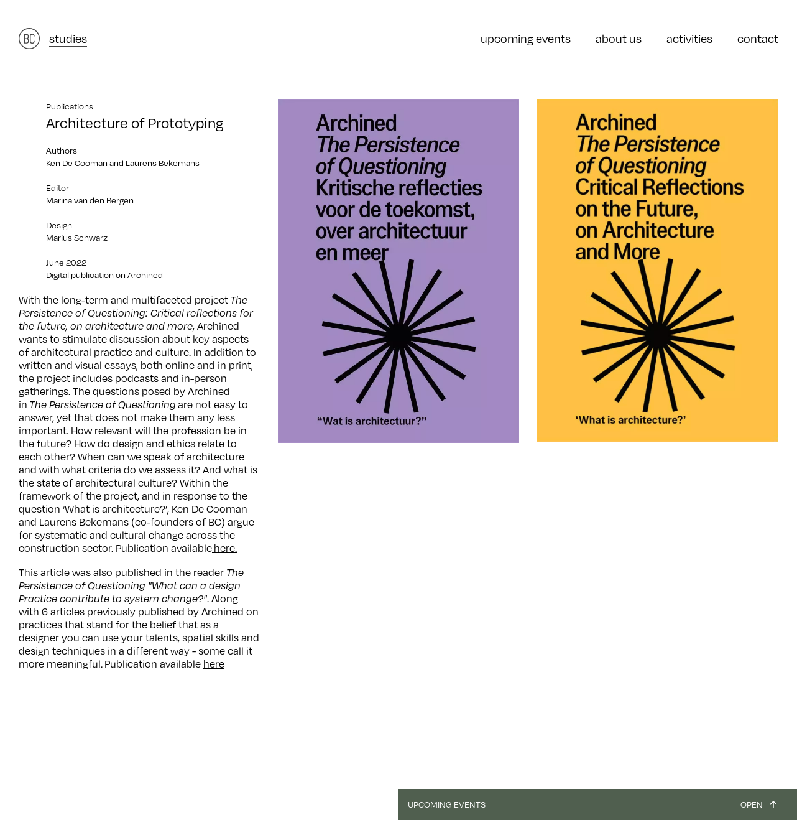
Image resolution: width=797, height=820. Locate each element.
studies (68, 38)
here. (224, 548)
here (213, 664)
